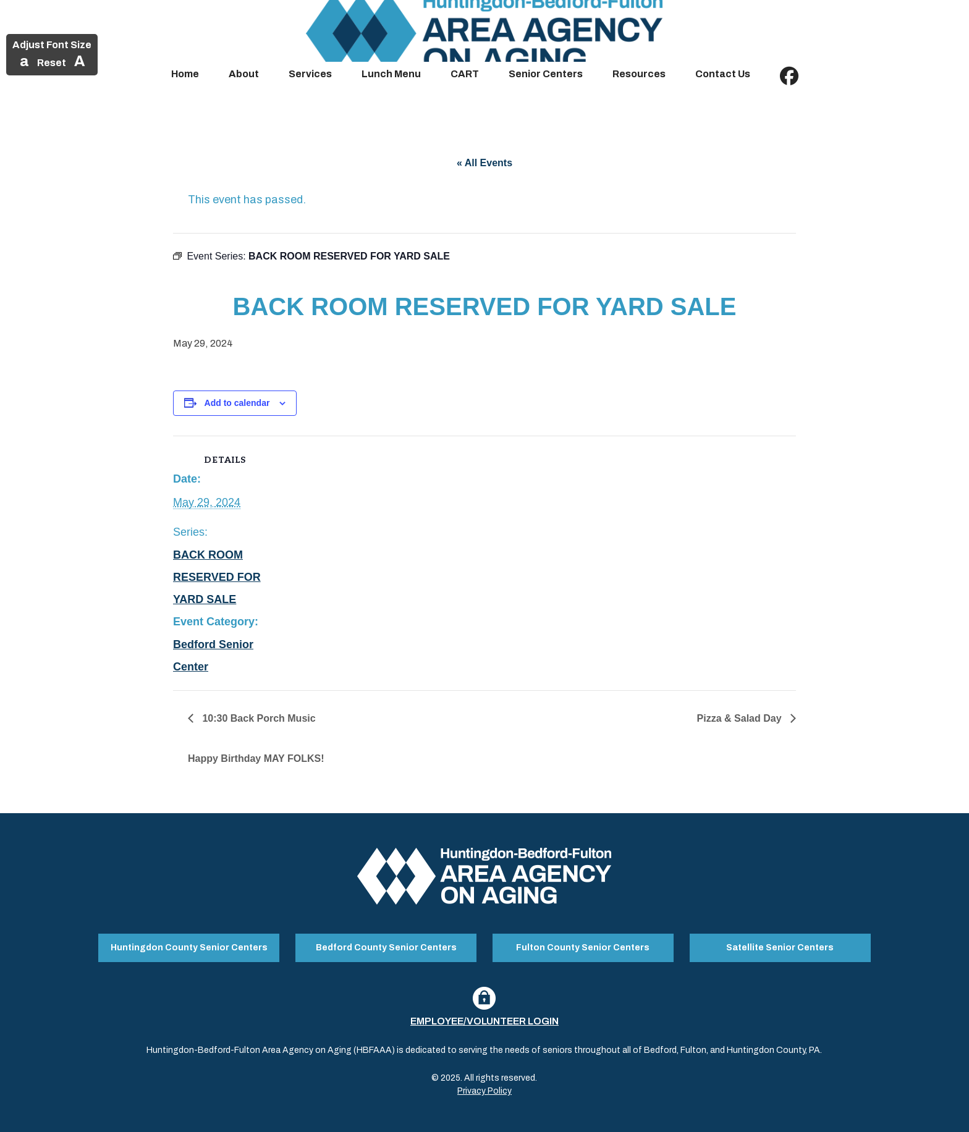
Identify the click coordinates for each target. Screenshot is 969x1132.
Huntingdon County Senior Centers (189, 947)
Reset (51, 62)
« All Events (484, 163)
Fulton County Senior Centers (583, 947)
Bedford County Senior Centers (386, 947)
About (244, 74)
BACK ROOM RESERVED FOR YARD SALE (217, 577)
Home (185, 74)
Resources (639, 74)
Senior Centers (546, 74)
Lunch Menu (391, 74)
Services (310, 74)
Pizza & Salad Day (740, 718)
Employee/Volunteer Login (484, 1021)
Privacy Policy (484, 1091)
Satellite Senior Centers (780, 947)
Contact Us (722, 74)
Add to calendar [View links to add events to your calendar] (237, 403)
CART (465, 74)
